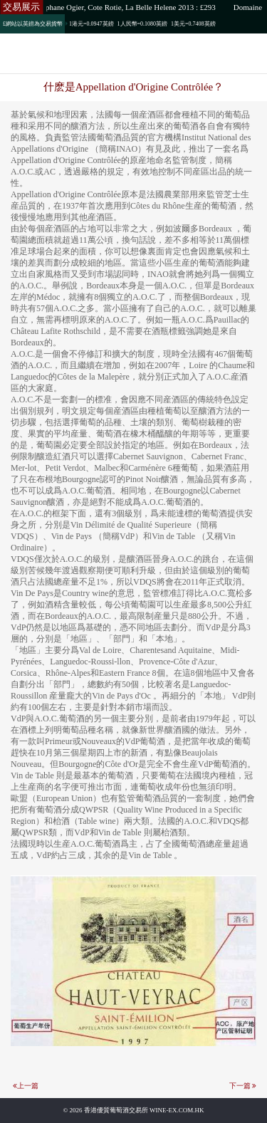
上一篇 (27, 1086)
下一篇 (240, 1086)
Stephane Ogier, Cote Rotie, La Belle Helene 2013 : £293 (127, 7)
